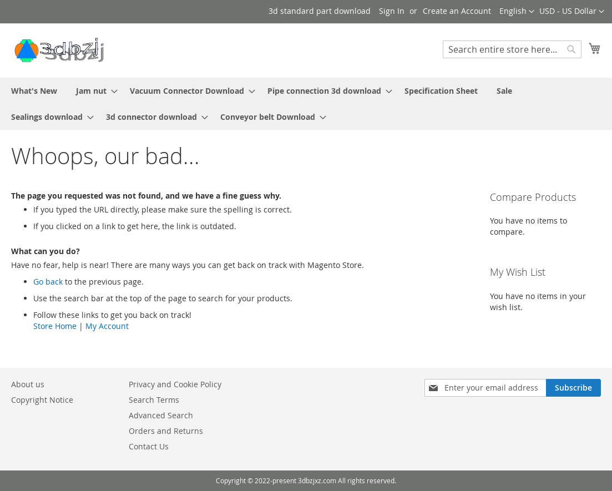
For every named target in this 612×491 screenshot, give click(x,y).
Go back (48, 281)
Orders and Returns (166, 431)
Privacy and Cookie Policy (175, 384)
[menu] (306, 104)
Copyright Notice (42, 399)
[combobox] (512, 49)
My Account (107, 326)
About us (27, 384)
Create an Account (457, 11)
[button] (571, 12)
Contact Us (149, 446)
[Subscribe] (573, 388)
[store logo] (58, 50)
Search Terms (154, 399)
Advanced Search (161, 415)
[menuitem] (34, 91)
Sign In (391, 11)
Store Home (55, 326)
